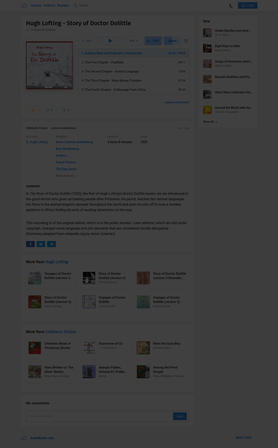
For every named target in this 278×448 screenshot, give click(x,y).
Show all (210, 121)
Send (180, 416)
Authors (49, 5)
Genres (36, 5)
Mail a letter (244, 437)
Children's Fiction (37, 128)
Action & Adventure (63, 128)
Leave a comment (177, 102)
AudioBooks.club (37, 438)
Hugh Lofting (56, 262)
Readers (63, 5)
